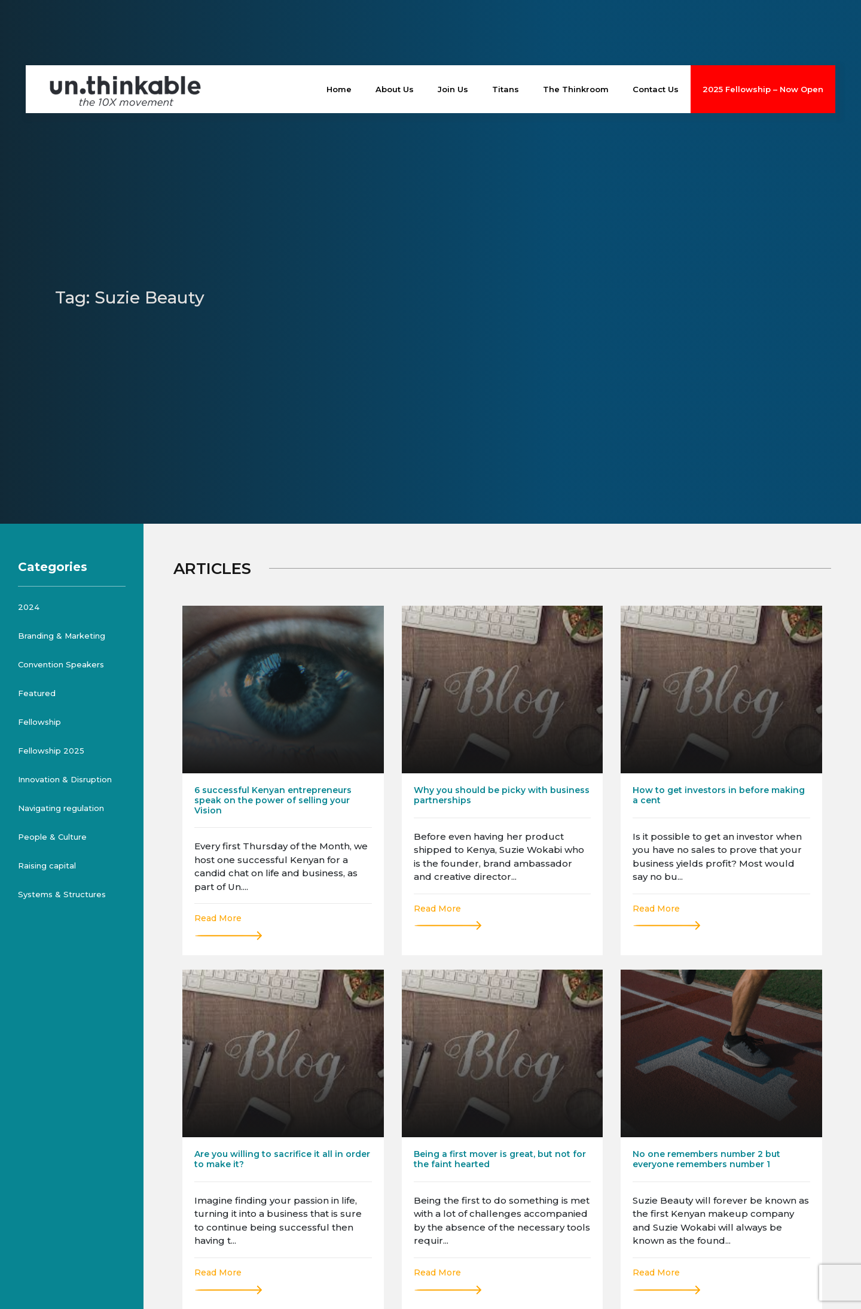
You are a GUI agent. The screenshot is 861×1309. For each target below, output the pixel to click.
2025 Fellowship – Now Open (763, 89)
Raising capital (47, 865)
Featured (37, 693)
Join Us (453, 89)
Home (339, 89)
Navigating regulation (61, 808)
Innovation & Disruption (65, 779)
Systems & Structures (62, 894)
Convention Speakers (61, 664)
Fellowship (39, 722)
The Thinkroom (576, 89)
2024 (28, 607)
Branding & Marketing (61, 635)
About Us (394, 89)
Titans (505, 89)
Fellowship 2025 (51, 750)
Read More (218, 918)
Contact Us (656, 89)
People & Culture (52, 837)
